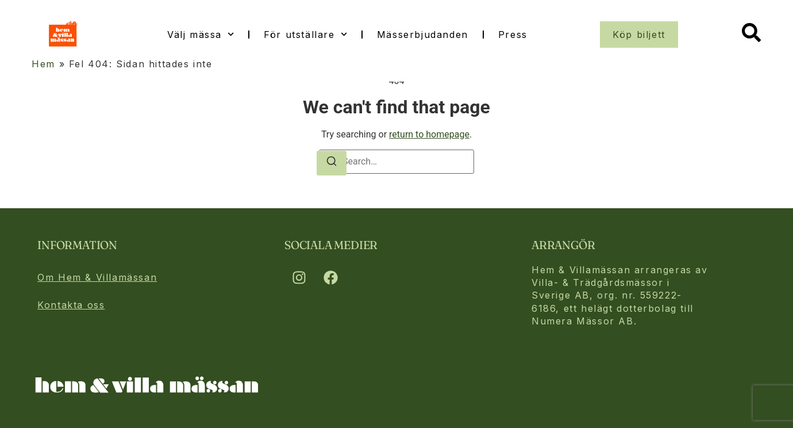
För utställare (305, 34)
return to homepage (429, 134)
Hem (43, 64)
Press (513, 34)
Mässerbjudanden (422, 34)
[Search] (332, 163)
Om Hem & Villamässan (97, 277)
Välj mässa (200, 34)
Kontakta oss (71, 305)
